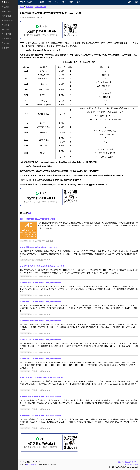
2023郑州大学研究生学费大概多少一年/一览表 (38, 247)
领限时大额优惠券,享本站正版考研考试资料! (38, 219)
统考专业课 (6, 16)
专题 (56, 2)
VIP (129, 2)
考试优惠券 (24, 241)
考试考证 (5, 43)
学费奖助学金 (40, 7)
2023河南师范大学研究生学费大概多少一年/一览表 (40, 415)
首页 (22, 7)
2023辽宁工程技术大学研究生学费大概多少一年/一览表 (42, 266)
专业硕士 (5, 30)
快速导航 (5, 2)
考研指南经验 (7, 20)
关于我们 (121, 462)
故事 (49, 2)
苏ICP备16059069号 (131, 464)
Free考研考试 (26, 2)
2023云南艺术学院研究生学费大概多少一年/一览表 (40, 321)
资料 (136, 2)
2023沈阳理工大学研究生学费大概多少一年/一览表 (40, 302)
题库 (42, 2)
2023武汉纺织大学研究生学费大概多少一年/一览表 (40, 340)
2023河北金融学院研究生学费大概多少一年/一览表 (40, 396)
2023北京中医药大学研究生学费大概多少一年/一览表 (41, 377)
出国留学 (5, 48)
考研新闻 (5, 7)
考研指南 (29, 7)
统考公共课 (6, 11)
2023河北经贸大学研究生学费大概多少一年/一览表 (40, 283)
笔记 (71, 2)
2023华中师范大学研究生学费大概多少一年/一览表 (40, 359)
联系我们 (128, 462)
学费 (29, 213)
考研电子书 (6, 39)
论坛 (78, 2)
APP (64, 2)
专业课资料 (6, 34)
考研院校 (5, 25)
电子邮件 (135, 462)
